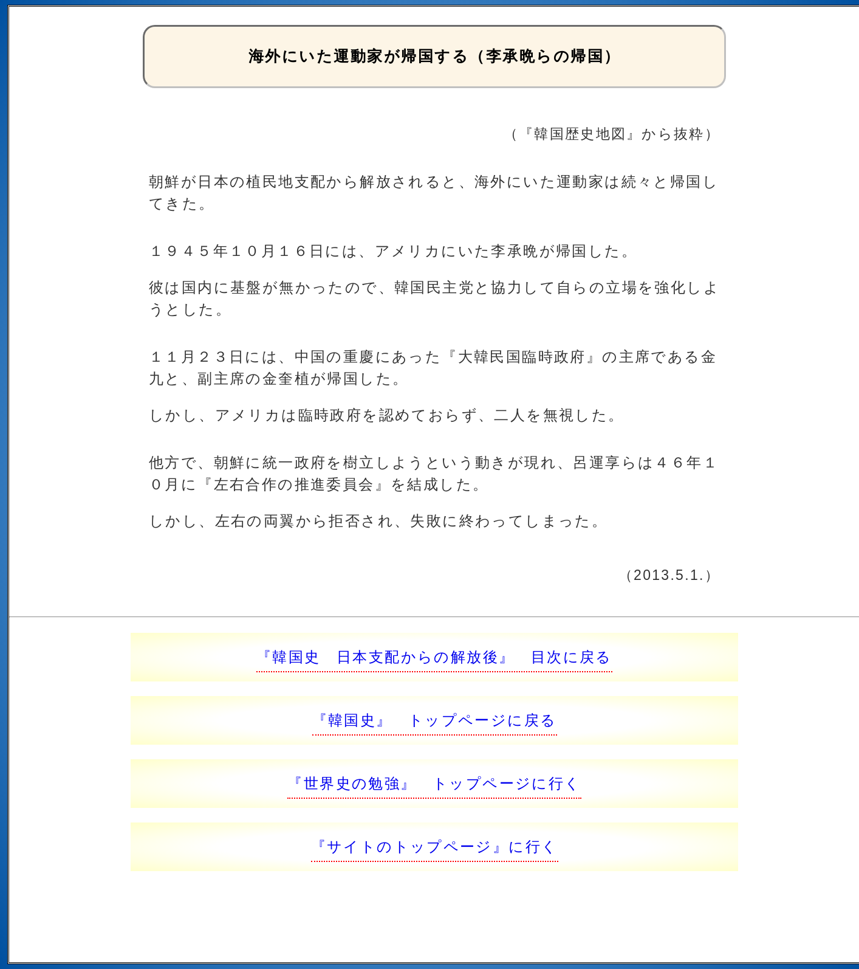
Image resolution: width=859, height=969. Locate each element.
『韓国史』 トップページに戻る (434, 720)
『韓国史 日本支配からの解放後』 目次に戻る (434, 657)
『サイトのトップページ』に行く (434, 846)
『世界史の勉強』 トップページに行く (434, 783)
